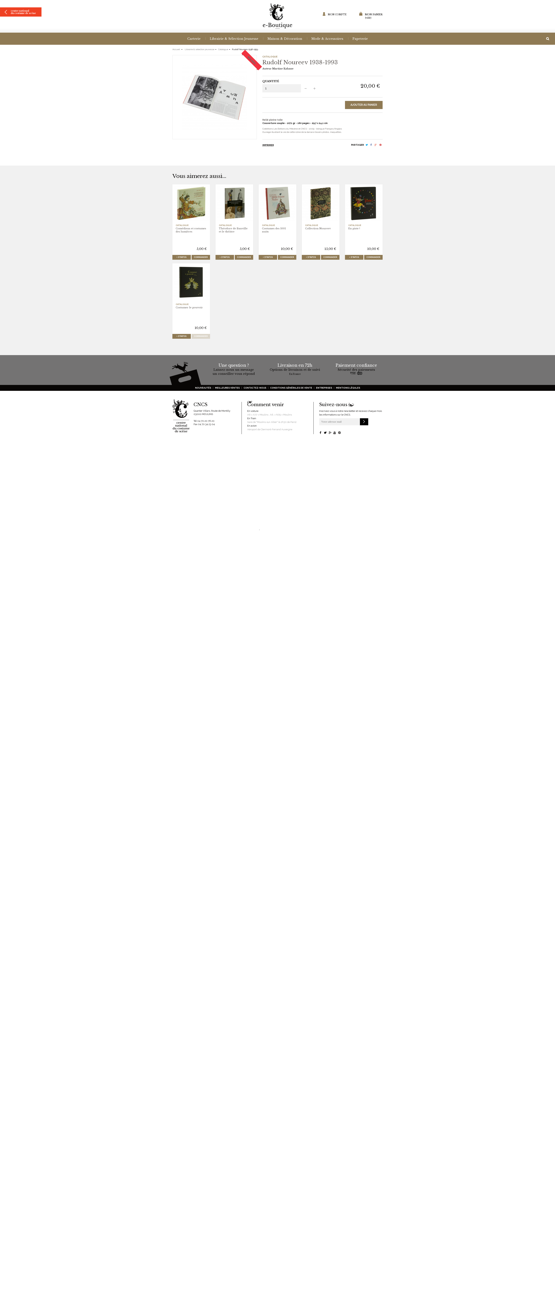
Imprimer (268, 145)
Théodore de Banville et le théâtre (233, 230)
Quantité (270, 81)
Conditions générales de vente (291, 388)
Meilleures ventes (227, 388)
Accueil (176, 49)
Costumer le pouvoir (189, 307)
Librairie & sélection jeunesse (199, 49)
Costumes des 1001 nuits (274, 230)
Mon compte (337, 14)
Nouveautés (203, 388)
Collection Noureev (318, 228)
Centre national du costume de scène (23, 12)
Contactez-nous (255, 388)
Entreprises (324, 388)
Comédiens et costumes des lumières (191, 230)
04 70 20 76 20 (205, 421)
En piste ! (354, 228)
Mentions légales (348, 388)
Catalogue (223, 49)
